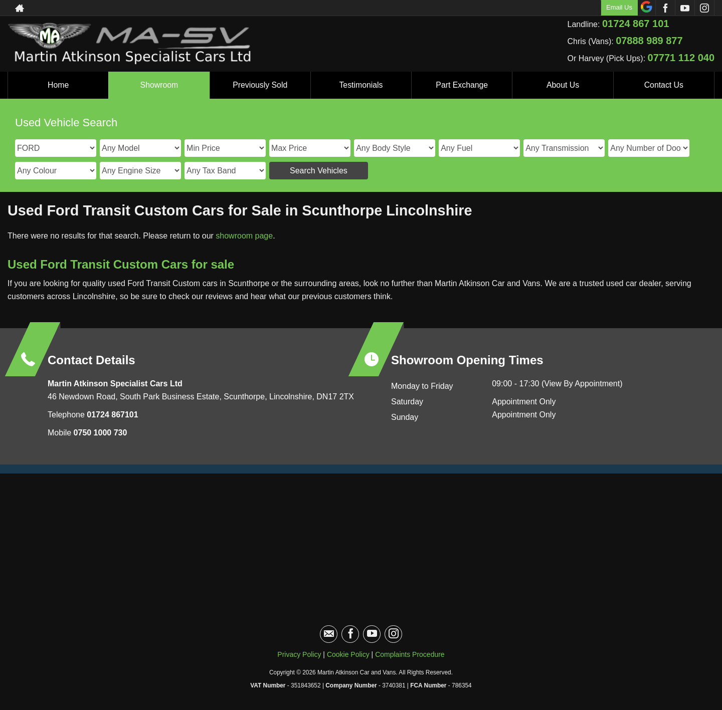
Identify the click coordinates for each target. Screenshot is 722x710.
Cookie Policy (348, 654)
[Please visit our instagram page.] (704, 8)
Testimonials (361, 85)
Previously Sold (260, 85)
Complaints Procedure (410, 654)
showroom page (244, 235)
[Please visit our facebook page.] (665, 8)
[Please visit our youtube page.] (684, 8)
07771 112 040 (681, 57)
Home (58, 85)
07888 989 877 (649, 40)
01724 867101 (111, 414)
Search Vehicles (318, 170)
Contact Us (663, 85)
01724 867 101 (635, 23)
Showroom (159, 85)
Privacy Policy (299, 654)
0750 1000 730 (100, 432)
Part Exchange (462, 85)
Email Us (619, 7)
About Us (563, 85)
